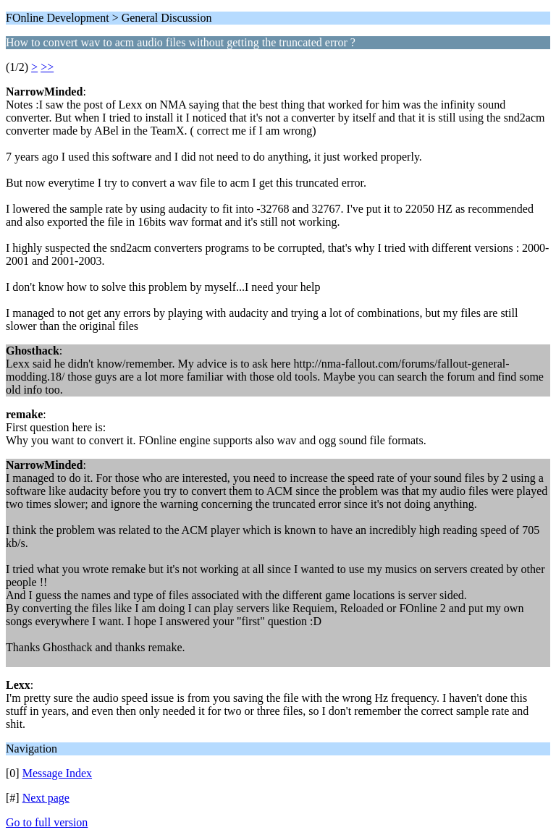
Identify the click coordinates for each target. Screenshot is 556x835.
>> (47, 67)
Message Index (57, 773)
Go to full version (47, 822)
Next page (46, 798)
